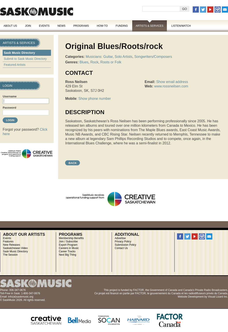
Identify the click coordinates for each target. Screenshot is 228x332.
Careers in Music (69, 248)
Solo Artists (123, 56)
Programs (81, 25)
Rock (94, 62)
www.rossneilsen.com (171, 86)
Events (44, 25)
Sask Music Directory (19, 53)
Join (28, 25)
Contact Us (121, 248)
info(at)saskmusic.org (20, 296)
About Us (10, 25)
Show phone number (94, 98)
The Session (10, 254)
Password (9, 107)
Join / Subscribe (68, 241)
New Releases (11, 244)
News (61, 25)
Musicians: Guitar (99, 56)
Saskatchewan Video (15, 248)
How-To (102, 25)
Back (72, 163)
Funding (122, 25)
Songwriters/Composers (153, 56)
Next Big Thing (67, 254)
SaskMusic (36, 11)
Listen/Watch (181, 25)
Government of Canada (163, 290)
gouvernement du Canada (165, 293)
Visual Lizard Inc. (218, 296)
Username (10, 96)
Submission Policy (125, 244)
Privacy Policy (123, 241)
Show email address (172, 82)
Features (8, 241)
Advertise (120, 238)
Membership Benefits (71, 238)
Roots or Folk (110, 62)
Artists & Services (150, 25)
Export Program (68, 244)
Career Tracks (67, 251)
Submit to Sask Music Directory (25, 58)
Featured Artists (14, 64)
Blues (83, 62)
